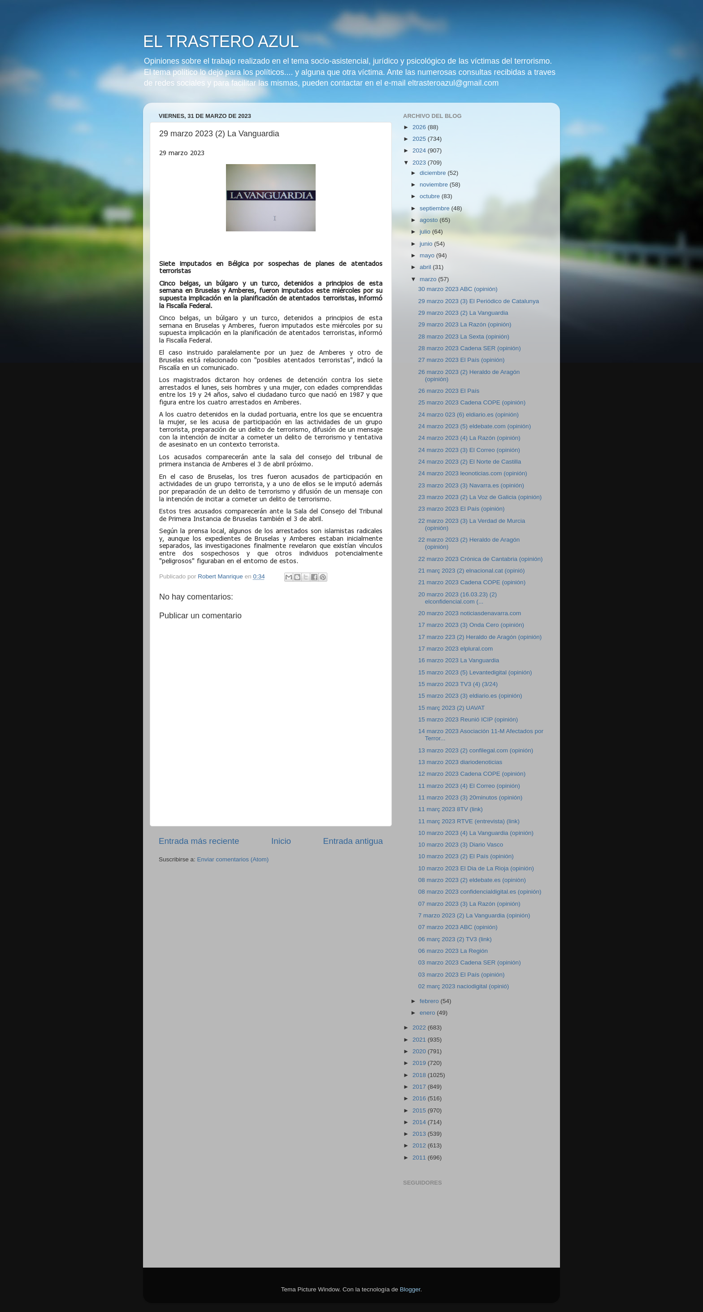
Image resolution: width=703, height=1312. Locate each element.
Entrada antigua (353, 841)
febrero (430, 1001)
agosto (429, 220)
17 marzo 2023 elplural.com (455, 648)
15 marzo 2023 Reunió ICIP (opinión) (468, 719)
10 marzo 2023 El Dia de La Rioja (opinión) (476, 868)
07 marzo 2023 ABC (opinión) (458, 927)
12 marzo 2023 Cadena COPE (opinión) (471, 773)
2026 (420, 127)
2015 (420, 1110)
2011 (420, 1157)
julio (426, 231)
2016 (420, 1098)
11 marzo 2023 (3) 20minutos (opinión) (470, 797)
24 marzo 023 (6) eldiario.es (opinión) (468, 414)
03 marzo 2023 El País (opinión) (461, 974)
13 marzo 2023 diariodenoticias (460, 762)
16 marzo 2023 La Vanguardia (458, 660)
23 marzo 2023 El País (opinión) (461, 508)
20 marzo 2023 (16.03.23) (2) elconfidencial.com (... (457, 598)
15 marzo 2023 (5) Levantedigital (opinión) (475, 672)
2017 (420, 1086)
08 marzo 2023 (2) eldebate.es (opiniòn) (472, 880)
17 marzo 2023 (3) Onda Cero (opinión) (471, 624)
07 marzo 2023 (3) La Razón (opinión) (469, 903)
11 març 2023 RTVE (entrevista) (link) (469, 821)
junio (427, 243)
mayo (428, 255)
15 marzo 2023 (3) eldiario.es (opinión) (470, 695)
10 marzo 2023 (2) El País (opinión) (466, 856)
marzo (429, 279)
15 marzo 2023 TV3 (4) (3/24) (458, 684)
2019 (420, 1063)
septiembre (435, 208)
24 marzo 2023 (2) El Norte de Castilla (469, 461)
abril (426, 267)
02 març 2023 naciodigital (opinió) (463, 986)
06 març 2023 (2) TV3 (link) (455, 939)
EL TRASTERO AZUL (221, 41)
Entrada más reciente (199, 841)
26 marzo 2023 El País (449, 390)
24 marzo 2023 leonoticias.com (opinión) (472, 473)
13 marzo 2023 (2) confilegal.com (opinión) (476, 750)
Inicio (281, 841)
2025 (420, 138)
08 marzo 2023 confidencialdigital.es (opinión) (480, 891)
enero (428, 1012)
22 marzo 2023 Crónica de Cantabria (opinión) (480, 559)
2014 (420, 1122)
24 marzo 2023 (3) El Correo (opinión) (469, 450)
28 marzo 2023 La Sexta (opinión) (463, 336)
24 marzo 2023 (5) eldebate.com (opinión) (474, 426)
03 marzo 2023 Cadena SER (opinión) (469, 962)
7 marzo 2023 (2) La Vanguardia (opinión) (474, 915)
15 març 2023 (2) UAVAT (451, 707)
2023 (420, 162)
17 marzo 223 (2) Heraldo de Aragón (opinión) (480, 637)
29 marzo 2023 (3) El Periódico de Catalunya (478, 301)
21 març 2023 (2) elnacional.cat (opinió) (471, 570)
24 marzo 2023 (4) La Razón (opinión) (469, 437)
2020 (420, 1051)
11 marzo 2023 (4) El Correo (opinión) (469, 785)
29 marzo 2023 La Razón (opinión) (465, 324)
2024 (420, 150)
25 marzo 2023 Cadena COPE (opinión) (471, 402)
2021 (420, 1039)
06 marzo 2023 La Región (453, 950)
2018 (420, 1075)
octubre (431, 196)
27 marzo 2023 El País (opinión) (461, 359)
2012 (420, 1145)
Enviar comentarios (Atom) (233, 859)
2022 (420, 1027)
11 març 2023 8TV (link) (450, 809)
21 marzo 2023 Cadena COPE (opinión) (471, 582)
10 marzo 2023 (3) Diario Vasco (460, 844)
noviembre (435, 184)
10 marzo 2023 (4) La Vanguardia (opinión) (476, 833)
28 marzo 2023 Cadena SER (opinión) (469, 348)
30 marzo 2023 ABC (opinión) (458, 289)
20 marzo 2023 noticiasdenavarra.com (469, 613)
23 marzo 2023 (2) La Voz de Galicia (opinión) (480, 497)
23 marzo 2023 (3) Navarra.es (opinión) (471, 485)
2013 (420, 1133)
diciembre (433, 172)
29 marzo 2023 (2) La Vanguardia (463, 312)
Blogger (410, 1289)
